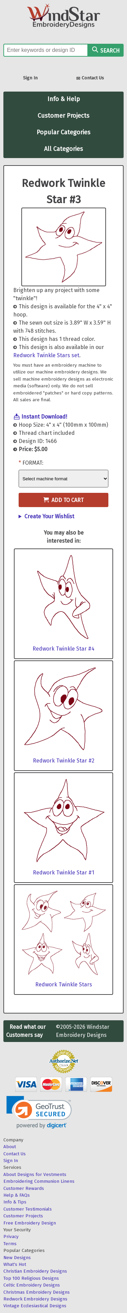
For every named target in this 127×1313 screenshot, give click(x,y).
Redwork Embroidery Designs (35, 1299)
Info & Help (63, 99)
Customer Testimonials (27, 1209)
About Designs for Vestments (34, 1174)
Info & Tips (14, 1202)
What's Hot (14, 1264)
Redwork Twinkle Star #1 (63, 872)
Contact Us (90, 78)
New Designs (17, 1257)
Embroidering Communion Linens (39, 1181)
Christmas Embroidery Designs (36, 1292)
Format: (32, 463)
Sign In (30, 78)
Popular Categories (63, 132)
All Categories (63, 149)
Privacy (11, 1236)
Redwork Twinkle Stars (63, 984)
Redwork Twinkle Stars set (46, 355)
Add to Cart (63, 500)
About (9, 1147)
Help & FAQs (16, 1195)
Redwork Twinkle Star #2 (63, 760)
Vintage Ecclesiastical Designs (34, 1306)
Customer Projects (63, 115)
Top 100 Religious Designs (31, 1278)
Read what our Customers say (26, 1031)
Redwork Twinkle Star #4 (63, 648)
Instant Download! (44, 416)
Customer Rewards (23, 1188)
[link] (39, 1112)
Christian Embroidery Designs (35, 1271)
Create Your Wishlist (49, 516)
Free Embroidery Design (29, 1223)
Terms (10, 1244)
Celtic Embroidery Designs (31, 1285)
